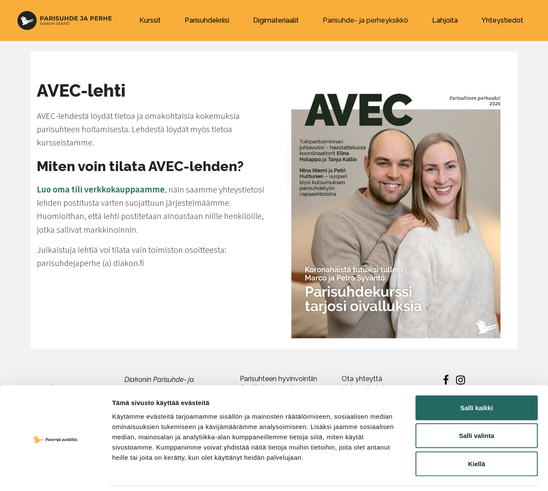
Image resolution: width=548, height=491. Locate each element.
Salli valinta (477, 407)
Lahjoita (445, 20)
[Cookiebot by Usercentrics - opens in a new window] (55, 474)
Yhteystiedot (502, 20)
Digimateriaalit (276, 20)
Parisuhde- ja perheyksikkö (365, 20)
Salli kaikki (476, 378)
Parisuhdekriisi (207, 20)
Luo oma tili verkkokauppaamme (101, 189)
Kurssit (150, 20)
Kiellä (476, 434)
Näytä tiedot (457, 474)
